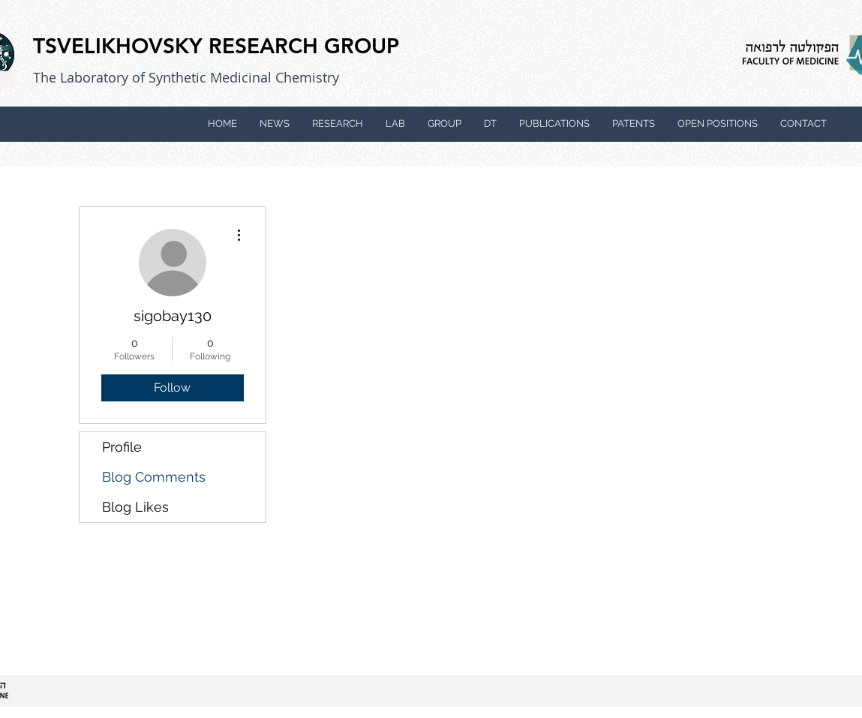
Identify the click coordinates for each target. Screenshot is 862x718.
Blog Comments (154, 477)
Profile (122, 447)
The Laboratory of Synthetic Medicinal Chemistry (186, 77)
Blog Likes (135, 507)
